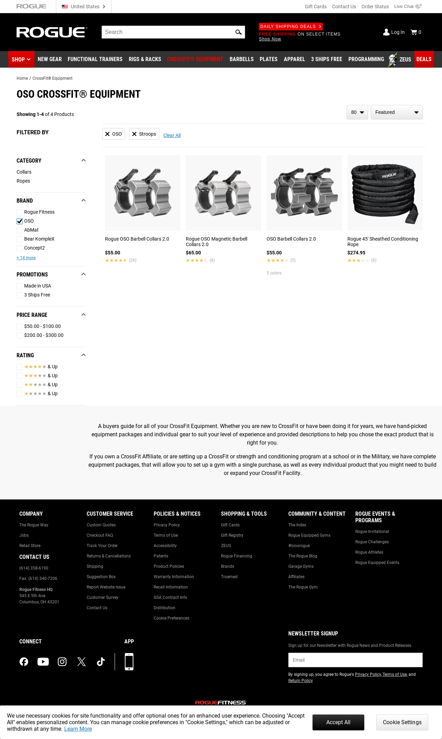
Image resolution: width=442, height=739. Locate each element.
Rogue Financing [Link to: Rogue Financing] (236, 556)
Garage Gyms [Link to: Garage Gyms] (301, 566)
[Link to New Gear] (50, 59)
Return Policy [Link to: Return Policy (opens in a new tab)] (300, 680)
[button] (238, 32)
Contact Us (344, 6)
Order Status (375, 6)
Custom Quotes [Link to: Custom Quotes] (101, 525)
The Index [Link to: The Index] (297, 525)
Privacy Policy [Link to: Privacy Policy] (167, 525)
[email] (355, 660)
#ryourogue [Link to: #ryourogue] (299, 545)
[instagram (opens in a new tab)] (62, 661)
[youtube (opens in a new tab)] (43, 661)
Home (22, 78)
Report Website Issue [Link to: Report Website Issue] (106, 587)
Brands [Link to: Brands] (227, 566)
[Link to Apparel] (294, 59)
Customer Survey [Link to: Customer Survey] (102, 597)
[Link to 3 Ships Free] (326, 59)
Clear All (172, 135)
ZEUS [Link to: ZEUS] (226, 545)
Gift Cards (316, 6)
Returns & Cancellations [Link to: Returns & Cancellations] (109, 556)
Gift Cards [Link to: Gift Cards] (230, 525)
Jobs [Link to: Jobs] (24, 535)
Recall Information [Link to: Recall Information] (171, 587)
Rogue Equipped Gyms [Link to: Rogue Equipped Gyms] (309, 535)
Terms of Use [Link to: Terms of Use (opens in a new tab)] (395, 674)
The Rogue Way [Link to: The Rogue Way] (33, 525)
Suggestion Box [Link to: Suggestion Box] (101, 576)
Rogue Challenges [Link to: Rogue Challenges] (372, 541)
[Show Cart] (415, 32)
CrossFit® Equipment (52, 78)
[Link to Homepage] (52, 32)
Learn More (78, 729)
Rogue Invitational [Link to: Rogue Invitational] (372, 531)
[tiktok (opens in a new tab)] (100, 661)
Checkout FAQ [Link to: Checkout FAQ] (100, 535)
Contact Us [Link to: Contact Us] (97, 607)
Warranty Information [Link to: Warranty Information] (174, 576)
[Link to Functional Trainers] (95, 59)
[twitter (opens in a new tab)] (81, 661)
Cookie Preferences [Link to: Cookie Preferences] (171, 618)
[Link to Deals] (424, 59)
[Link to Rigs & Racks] (145, 59)
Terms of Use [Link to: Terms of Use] (166, 535)
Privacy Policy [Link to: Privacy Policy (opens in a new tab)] (368, 674)
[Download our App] (129, 661)
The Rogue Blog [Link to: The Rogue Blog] (302, 556)
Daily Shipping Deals (290, 26)
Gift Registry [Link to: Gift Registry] (232, 535)
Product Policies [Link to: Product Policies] (169, 566)
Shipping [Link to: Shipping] (95, 566)
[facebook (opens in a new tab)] (23, 661)
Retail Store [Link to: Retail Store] (29, 545)
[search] (173, 32)
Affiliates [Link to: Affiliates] (296, 576)
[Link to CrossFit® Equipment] (195, 59)
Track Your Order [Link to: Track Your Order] (102, 545)
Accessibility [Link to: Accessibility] (165, 545)
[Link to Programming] (366, 59)
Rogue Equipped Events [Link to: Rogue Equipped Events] (377, 562)
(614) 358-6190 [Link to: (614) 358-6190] (33, 568)
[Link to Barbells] (242, 59)
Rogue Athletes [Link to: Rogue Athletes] (369, 552)
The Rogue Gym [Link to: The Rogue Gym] (303, 587)
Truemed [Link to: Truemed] (229, 576)
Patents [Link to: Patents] (161, 556)
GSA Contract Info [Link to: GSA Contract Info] (170, 597)
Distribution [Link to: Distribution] (164, 607)
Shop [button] (18, 59)
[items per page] (357, 112)
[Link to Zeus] (400, 59)
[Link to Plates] (269, 59)
